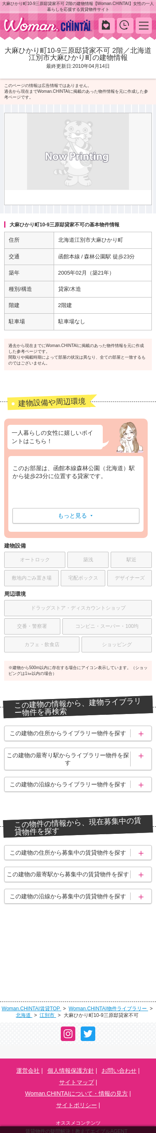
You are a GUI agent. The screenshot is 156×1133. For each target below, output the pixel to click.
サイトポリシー (76, 1062)
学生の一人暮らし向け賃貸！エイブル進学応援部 (76, 1119)
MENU (144, 25)
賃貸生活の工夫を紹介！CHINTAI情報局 (76, 1099)
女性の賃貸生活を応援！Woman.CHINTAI (76, 1109)
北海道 (24, 972)
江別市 (48, 972)
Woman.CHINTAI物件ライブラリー (108, 965)
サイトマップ (76, 1039)
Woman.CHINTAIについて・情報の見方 (76, 1050)
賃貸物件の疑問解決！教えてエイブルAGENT (76, 1088)
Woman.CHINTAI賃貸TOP (31, 965)
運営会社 (28, 1027)
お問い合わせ (119, 1027)
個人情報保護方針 (70, 1027)
